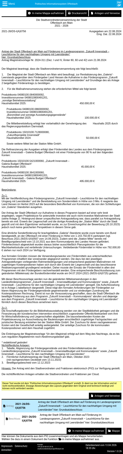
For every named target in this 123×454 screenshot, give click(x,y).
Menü (11, 3)
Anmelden (6, 449)
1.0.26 (118, 451)
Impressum (7, 446)
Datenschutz (21, 446)
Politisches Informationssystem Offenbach (56, 4)
